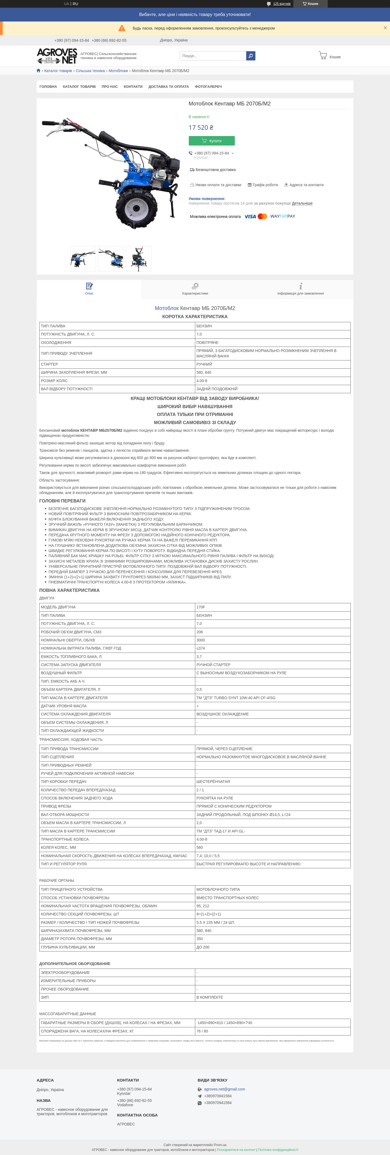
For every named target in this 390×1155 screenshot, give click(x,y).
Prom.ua (220, 1145)
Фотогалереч (208, 87)
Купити (215, 141)
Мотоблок (167, 308)
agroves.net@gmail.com (224, 1089)
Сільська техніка (90, 71)
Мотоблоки (118, 71)
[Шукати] (250, 55)
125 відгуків (282, 4)
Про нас (110, 87)
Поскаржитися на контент (236, 1150)
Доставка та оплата (168, 87)
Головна (48, 87)
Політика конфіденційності (278, 1150)
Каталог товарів (58, 71)
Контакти (133, 87)
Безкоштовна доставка (216, 169)
